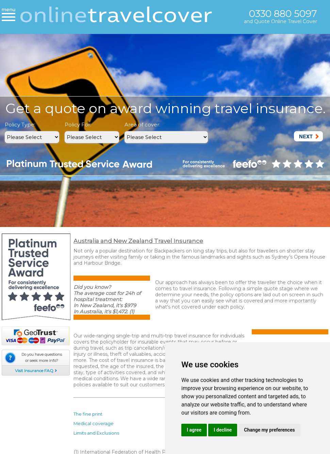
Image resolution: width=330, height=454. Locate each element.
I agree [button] (194, 430)
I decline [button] (223, 430)
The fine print (87, 414)
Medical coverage (93, 423)
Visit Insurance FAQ (34, 370)
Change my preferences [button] (269, 430)
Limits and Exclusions (96, 433)
